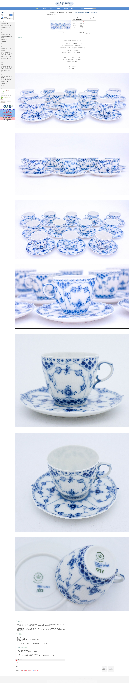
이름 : (17, 662)
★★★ (26, 671)
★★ (23, 671)
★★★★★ (36, 671)
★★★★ (30, 671)
